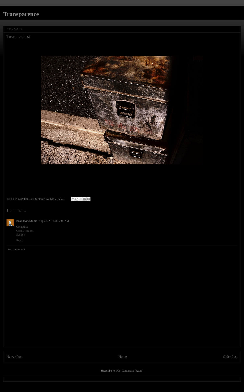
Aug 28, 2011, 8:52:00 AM (53, 221)
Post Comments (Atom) (129, 370)
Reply (19, 240)
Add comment (16, 249)
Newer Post (14, 357)
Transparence (21, 14)
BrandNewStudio (26, 221)
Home (123, 357)
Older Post (230, 357)
